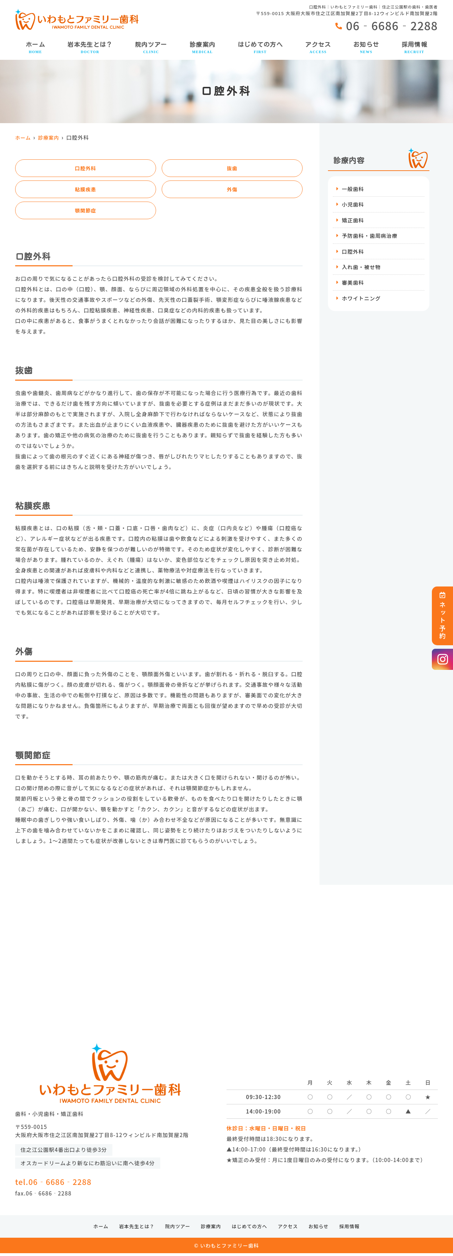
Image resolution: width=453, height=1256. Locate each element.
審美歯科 (353, 283)
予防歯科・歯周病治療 (370, 236)
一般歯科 (353, 188)
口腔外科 (85, 168)
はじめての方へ (260, 48)
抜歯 (232, 168)
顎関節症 (85, 212)
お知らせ (366, 48)
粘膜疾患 (85, 190)
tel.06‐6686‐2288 (73, 1182)
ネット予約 (442, 616)
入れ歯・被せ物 (361, 268)
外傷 (232, 190)
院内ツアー (151, 48)
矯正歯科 (353, 220)
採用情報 (414, 48)
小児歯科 (353, 204)
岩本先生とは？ (90, 48)
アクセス (318, 48)
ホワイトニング (361, 299)
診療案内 (202, 48)
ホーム (35, 48)
